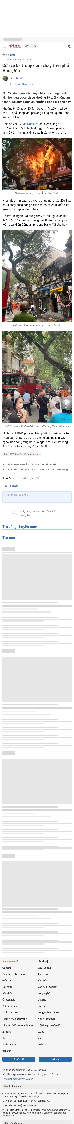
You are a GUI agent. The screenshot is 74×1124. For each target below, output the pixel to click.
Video (41, 1038)
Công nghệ (44, 993)
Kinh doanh (44, 967)
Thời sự (10, 55)
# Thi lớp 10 (30, 46)
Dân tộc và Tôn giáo (13, 974)
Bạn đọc (42, 1006)
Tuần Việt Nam (10, 1012)
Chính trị (43, 961)
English (6, 1031)
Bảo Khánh (16, 77)
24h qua (6, 1050)
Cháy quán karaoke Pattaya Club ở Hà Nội (31, 464)
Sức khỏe (7, 993)
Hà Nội (22, 478)
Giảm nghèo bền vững (14, 1018)
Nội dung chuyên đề (49, 1025)
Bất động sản (9, 1006)
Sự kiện (55, 1059)
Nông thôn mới (46, 1018)
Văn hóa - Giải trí (47, 986)
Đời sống (7, 986)
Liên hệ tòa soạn (12, 1086)
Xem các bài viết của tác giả (22, 84)
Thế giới (42, 980)
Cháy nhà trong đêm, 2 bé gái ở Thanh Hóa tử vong (37, 469)
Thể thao (43, 974)
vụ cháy (35, 478)
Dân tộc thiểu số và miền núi (18, 1025)
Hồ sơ (41, 1031)
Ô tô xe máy (8, 999)
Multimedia (9, 1044)
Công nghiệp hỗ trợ (49, 1012)
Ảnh (4, 1038)
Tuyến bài (19, 1059)
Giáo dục (7, 980)
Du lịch (42, 999)
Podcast (42, 1044)
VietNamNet (30, 124)
